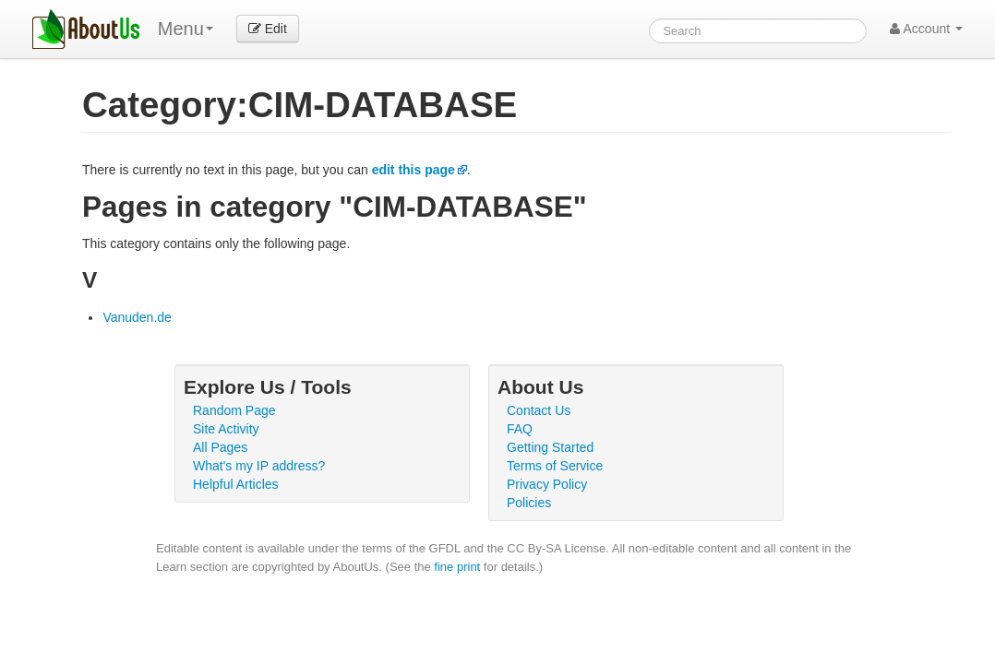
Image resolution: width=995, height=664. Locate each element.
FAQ (520, 428)
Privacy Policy (547, 484)
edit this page (413, 169)
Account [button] (926, 28)
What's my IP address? (259, 465)
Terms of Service (555, 465)
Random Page (234, 410)
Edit (267, 28)
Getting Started (550, 447)
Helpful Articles (236, 484)
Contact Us (538, 410)
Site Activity (226, 428)
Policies (529, 502)
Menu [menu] (185, 28)
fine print (457, 567)
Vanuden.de (136, 317)
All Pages (220, 447)
